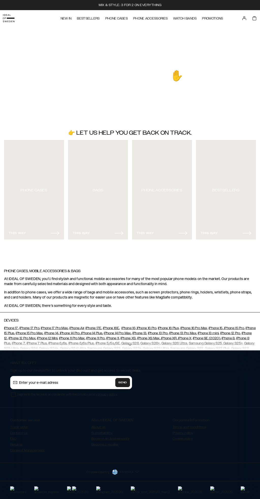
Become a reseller (104, 442)
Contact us (19, 430)
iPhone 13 (140, 331)
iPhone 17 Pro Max (54, 326)
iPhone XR (168, 336)
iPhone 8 (228, 336)
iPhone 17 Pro (29, 326)
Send (122, 380)
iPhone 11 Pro (95, 336)
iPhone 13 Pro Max (182, 331)
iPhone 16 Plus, (169, 326)
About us (98, 425)
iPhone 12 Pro (230, 331)
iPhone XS (128, 336)
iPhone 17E (94, 326)
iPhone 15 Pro (233, 326)
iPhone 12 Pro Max (22, 336)
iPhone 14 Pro (69, 331)
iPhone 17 (11, 326)
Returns (16, 442)
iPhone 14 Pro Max (117, 331)
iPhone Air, (77, 326)
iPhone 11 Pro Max (72, 336)
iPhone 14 (51, 331)
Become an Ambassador (110, 436)
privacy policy (107, 392)
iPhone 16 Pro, (146, 326)
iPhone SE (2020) (206, 336)
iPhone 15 (216, 326)
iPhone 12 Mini (47, 336)
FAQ (13, 436)
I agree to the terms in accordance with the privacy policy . (68, 392)
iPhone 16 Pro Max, (194, 326)
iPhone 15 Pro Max (29, 331)
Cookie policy (183, 436)
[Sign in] (248, 17)
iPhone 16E (111, 326)
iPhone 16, (128, 326)
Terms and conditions (189, 425)
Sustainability (101, 430)
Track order (19, 425)
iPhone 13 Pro (158, 331)
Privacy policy (183, 430)
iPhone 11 (112, 336)
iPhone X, (184, 336)
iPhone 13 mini (208, 331)
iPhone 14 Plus (91, 331)
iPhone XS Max (148, 336)
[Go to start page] (12, 17)
